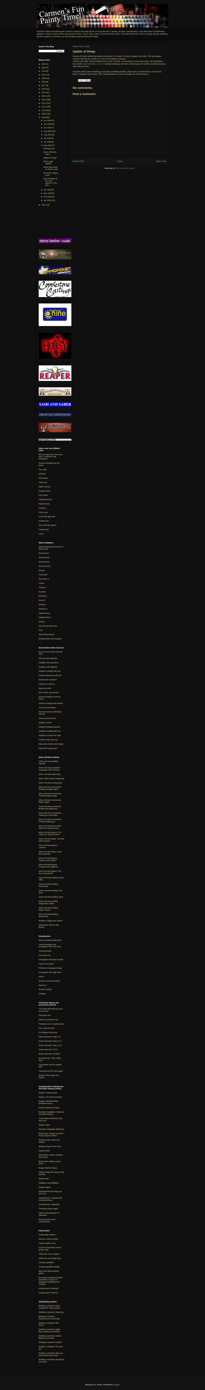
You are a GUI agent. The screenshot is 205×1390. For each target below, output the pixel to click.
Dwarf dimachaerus (47, 634)
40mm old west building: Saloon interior (48, 909)
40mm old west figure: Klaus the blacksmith (50, 853)
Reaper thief (44, 1179)
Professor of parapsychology (50, 968)
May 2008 (48, 145)
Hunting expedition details (49, 1267)
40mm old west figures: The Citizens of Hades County (50, 833)
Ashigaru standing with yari (50, 731)
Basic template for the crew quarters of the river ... (50, 182)
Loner (41, 534)
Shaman (42, 474)
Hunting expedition (46, 1262)
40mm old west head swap (49, 774)
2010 (44, 110)
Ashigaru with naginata (48, 667)
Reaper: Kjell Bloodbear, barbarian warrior (48, 1102)
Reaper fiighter (45, 1187)
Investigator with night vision (50, 972)
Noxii (41, 630)
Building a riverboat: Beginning (51, 1312)
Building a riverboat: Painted (50, 1342)
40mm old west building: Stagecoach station (48, 902)
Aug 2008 (48, 135)
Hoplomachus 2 (45, 617)
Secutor (42, 600)
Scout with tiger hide (47, 516)
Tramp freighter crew (47, 1243)
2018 (44, 82)
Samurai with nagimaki (48, 658)
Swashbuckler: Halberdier (49, 1204)
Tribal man (43, 482)
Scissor (42, 570)
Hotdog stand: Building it (49, 1288)
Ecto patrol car (44, 955)
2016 (44, 89)
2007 (44, 205)
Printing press (49, 148)
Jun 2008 (48, 142)
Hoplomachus (44, 613)
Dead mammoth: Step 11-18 (50, 1045)
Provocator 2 (44, 579)
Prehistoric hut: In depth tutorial (51, 1024)
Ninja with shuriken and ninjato (51, 744)
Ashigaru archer (45, 723)
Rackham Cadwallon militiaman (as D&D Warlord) (51, 1113)
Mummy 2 (43, 985)
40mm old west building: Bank (51, 897)
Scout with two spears (47, 525)
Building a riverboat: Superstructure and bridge (49, 1317)
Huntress (42, 508)
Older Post (161, 161)
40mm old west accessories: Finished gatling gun (50, 820)
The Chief (43, 470)
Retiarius (42, 605)
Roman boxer (44, 562)
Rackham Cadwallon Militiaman (51, 1129)
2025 (44, 64)
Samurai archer (45, 688)
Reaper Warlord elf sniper (49, 1108)
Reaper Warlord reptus (48, 1168)
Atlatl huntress (44, 487)
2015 (44, 92)
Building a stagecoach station (50, 921)
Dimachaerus (44, 557)
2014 (44, 96)
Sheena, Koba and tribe (48, 1239)
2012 (44, 103)
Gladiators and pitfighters (49, 1183)
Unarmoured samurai (47, 718)
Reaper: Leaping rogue (48, 1093)
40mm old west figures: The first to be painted (50, 872)
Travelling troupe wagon (48, 1209)
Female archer (44, 491)
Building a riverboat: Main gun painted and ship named (51, 1354)
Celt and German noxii (48, 626)
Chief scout (43, 512)
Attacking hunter (45, 499)
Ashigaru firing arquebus (49, 663)
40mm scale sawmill (48, 162)
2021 (44, 75)
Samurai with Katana (47, 708)
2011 (44, 107)
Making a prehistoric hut (48, 1020)
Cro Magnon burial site (48, 1032)
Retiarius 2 (43, 609)
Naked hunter (44, 504)
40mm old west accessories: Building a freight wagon (50, 788)
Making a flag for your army (50, 1146)
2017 (44, 85)
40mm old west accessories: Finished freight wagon (50, 794)
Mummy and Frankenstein (49, 981)
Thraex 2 (42, 587)
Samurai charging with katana (51, 703)
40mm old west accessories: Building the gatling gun (50, 807)
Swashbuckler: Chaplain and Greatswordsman (50, 1199)
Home (120, 161)
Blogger (116, 1385)
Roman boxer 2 (45, 566)
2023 (44, 71)
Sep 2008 (48, 131)
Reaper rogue (44, 1125)
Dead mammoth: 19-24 (48, 1049)
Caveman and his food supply (51, 1071)
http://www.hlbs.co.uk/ (92, 64)
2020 (44, 78)
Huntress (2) (44, 521)
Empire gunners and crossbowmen (47, 1220)
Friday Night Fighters (47, 1235)
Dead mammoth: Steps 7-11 (50, 1041)
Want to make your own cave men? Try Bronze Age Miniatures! (50, 456)
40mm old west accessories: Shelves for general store (50, 827)
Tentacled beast (45, 951)
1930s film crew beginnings (50, 1258)
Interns (41, 977)
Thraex (41, 583)
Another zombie (45, 989)
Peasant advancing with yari (50, 675)
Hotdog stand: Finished (48, 1293)
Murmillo (42, 592)
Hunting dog (44, 529)
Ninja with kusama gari (48, 748)
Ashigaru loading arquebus (50, 727)
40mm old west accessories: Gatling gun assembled (50, 814)
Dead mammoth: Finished (49, 1054)
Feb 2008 (48, 197)
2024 (44, 68)
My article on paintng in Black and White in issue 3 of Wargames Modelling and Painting (50, 1281)
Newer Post (78, 161)
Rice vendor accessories (49, 692)
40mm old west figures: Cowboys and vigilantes (48, 866)
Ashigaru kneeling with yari (50, 671)
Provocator (43, 575)
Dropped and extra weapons (50, 639)
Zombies (42, 994)
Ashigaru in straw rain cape (50, 735)
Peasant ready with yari (48, 740)
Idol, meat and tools (47, 1028)
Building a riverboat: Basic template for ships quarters (49, 1307)
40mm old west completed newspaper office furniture (49, 769)
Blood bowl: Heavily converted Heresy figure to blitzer (51, 1134)
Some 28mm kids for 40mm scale (50, 168)
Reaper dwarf (44, 1151)
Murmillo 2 (43, 596)
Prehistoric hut (44, 1015)
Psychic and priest (46, 964)
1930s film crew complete (49, 1254)
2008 (44, 117)
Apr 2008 (48, 190)
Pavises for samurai (47, 684)
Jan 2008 (48, 200)
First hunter (43, 495)
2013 (44, 100)
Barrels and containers (48, 680)
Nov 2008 (48, 124)
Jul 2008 (47, 138)
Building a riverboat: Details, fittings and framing (50, 1337)
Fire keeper (43, 478)
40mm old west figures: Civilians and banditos (48, 859)
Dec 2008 (48, 120)
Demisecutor (44, 553)
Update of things (50, 158)
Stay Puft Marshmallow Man (50, 940)
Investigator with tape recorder (51, 959)
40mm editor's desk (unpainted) (51, 778)
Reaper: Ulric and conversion (50, 1097)
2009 (44, 114)
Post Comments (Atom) (125, 168)
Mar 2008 (48, 193)
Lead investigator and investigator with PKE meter (50, 945)
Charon (42, 622)
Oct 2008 (48, 128)
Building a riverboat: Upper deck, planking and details (49, 1330)
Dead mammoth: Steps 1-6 (50, 1037)
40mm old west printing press (50, 783)
